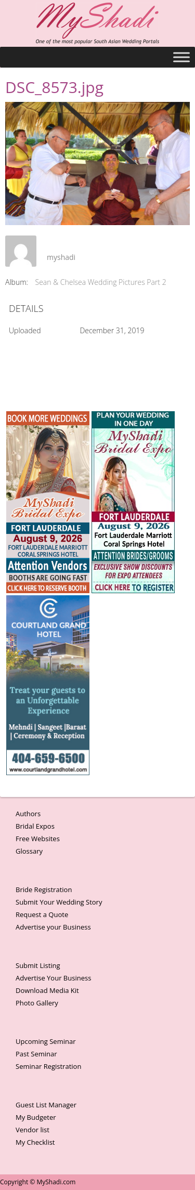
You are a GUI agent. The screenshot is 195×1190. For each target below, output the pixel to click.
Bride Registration (44, 889)
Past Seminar (36, 1053)
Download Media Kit (47, 990)
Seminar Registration (48, 1066)
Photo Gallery (37, 1003)
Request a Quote (42, 914)
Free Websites (38, 838)
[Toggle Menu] (181, 57)
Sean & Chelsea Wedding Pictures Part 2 (100, 282)
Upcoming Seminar (45, 1041)
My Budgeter (36, 1117)
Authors (28, 813)
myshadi (61, 257)
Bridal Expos (35, 826)
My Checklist (35, 1142)
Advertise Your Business (53, 978)
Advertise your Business (53, 927)
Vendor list (32, 1129)
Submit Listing (38, 965)
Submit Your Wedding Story (59, 902)
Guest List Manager (46, 1104)
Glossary (29, 851)
